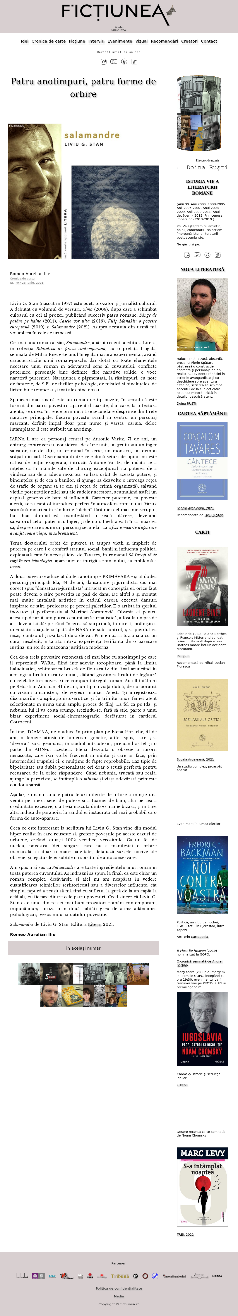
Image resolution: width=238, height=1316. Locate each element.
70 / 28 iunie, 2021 (29, 282)
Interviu (96, 41)
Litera (94, 924)
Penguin (183, 655)
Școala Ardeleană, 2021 (195, 508)
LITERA (182, 1084)
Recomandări (164, 41)
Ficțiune (77, 41)
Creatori (189, 41)
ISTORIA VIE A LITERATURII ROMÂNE (202, 187)
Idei (25, 41)
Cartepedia (199, 936)
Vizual (141, 41)
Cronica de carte (49, 41)
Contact (209, 41)
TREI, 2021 (185, 1234)
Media (119, 1296)
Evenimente (120, 41)
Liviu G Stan (213, 515)
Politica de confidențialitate (119, 1288)
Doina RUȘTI (186, 403)
